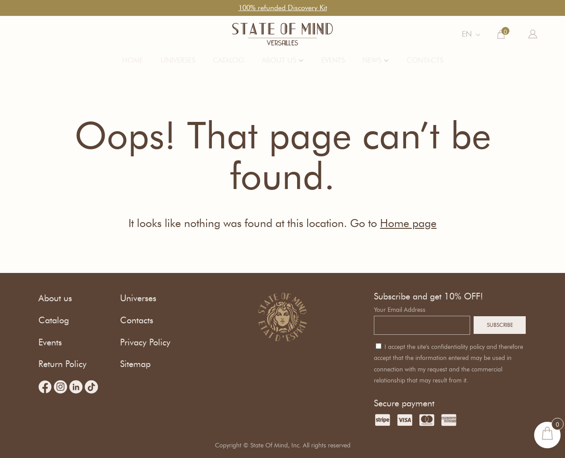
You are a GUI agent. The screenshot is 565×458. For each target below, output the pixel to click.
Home (132, 60)
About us (279, 60)
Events (333, 60)
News (371, 60)
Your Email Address (400, 310)
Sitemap (135, 364)
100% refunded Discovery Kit (282, 8)
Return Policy (62, 364)
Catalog (228, 60)
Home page (408, 223)
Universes (178, 60)
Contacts (425, 60)
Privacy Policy (145, 342)
